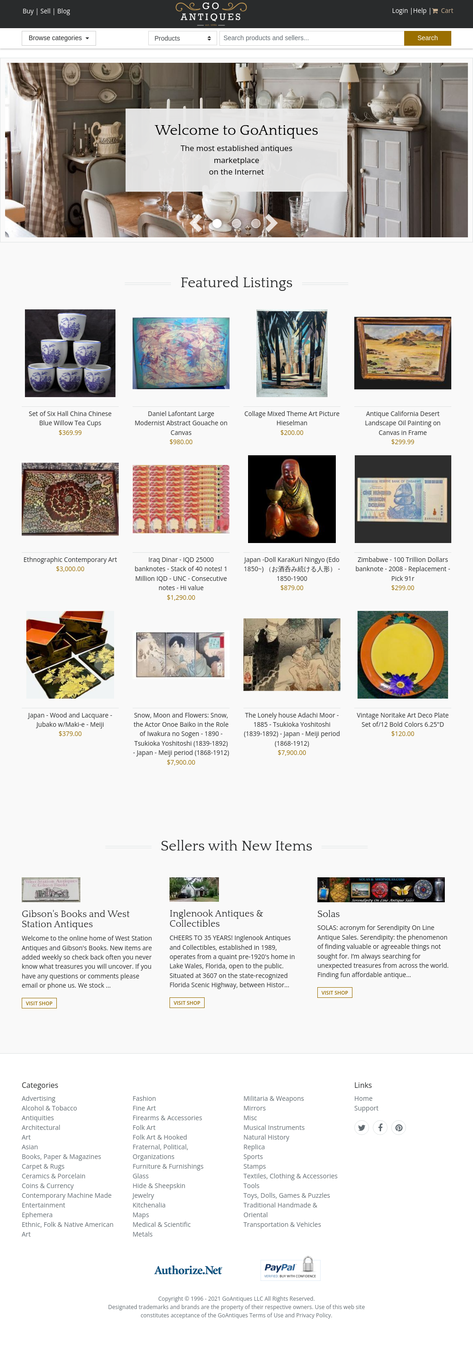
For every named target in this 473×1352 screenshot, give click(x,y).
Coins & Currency (48, 1185)
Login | (402, 10)
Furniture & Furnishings (168, 1166)
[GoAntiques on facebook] (380, 1127)
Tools (251, 1185)
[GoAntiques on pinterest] (398, 1127)
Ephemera (37, 1214)
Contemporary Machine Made (67, 1195)
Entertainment (43, 1205)
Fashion (144, 1098)
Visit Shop (39, 1003)
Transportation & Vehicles (282, 1224)
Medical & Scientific (162, 1224)
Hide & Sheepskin (159, 1185)
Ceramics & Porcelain (53, 1175)
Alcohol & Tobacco (49, 1108)
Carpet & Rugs (43, 1166)
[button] (198, 224)
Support (366, 1108)
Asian (30, 1146)
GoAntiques (211, 14)
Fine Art (144, 1108)
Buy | (31, 10)
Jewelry (143, 1195)
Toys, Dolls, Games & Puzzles (286, 1195)
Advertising (38, 1098)
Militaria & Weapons (273, 1098)
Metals (142, 1234)
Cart (443, 10)
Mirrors (254, 1108)
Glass (141, 1175)
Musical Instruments (274, 1127)
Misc (250, 1117)
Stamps (254, 1166)
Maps (141, 1214)
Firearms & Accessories (167, 1117)
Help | (422, 10)
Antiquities (38, 1117)
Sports (253, 1156)
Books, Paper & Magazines (61, 1156)
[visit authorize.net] (188, 1268)
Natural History (266, 1137)
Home (363, 1098)
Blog (63, 10)
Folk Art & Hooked (160, 1137)
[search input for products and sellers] (311, 38)
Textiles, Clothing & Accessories (290, 1175)
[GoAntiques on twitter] (362, 1127)
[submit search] (427, 38)
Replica (254, 1146)
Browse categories (56, 38)
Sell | (47, 10)
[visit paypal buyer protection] (290, 1268)
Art (26, 1137)
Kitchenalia (149, 1205)
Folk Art (144, 1127)
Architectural (41, 1127)
